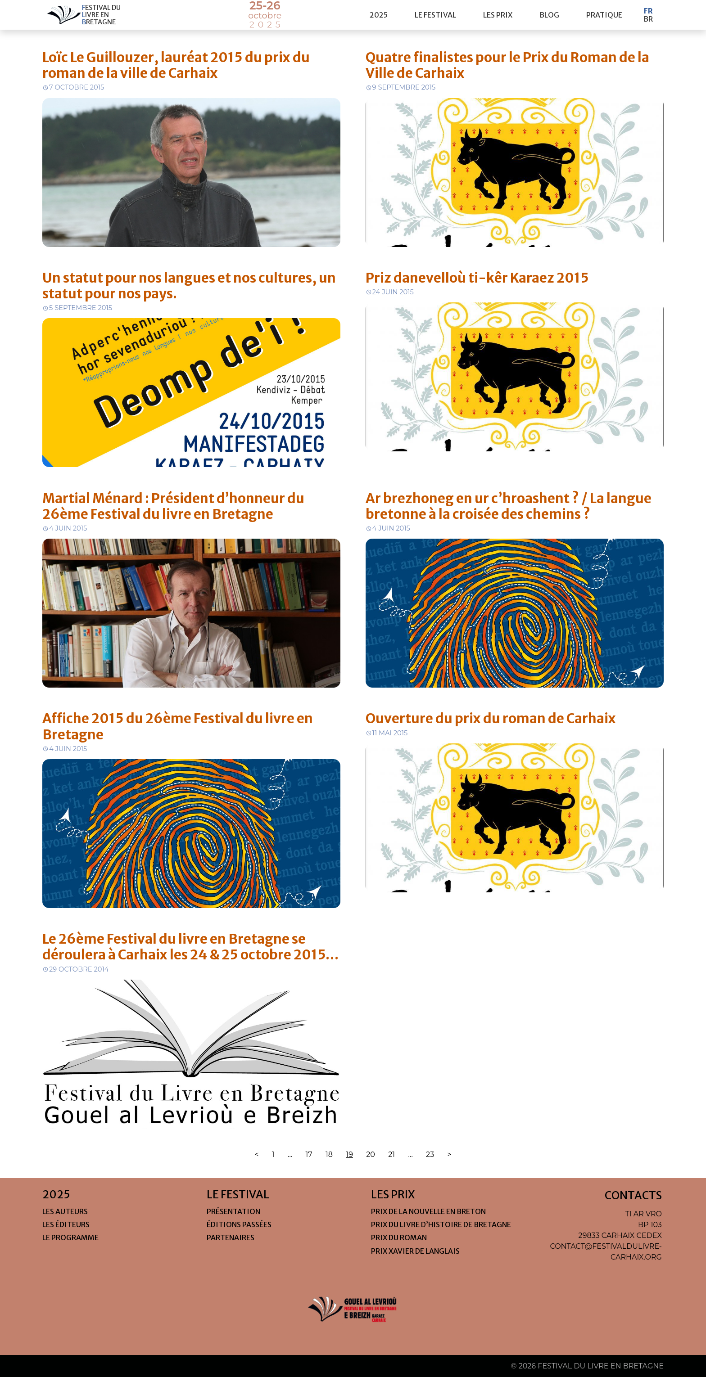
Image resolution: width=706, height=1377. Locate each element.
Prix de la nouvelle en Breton (428, 1211)
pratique (604, 14)
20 (370, 1154)
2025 (379, 14)
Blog (549, 14)
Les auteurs (65, 1211)
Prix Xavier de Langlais (415, 1251)
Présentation (233, 1211)
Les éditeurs (66, 1224)
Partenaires (230, 1237)
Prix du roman (399, 1237)
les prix (497, 14)
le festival (435, 14)
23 (430, 1154)
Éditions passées (239, 1224)
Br (648, 19)
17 (309, 1154)
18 (329, 1154)
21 (391, 1154)
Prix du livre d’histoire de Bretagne (441, 1224)
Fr (648, 11)
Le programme (70, 1237)
